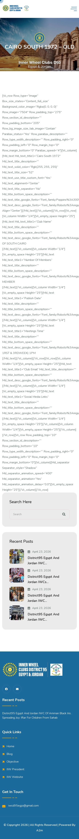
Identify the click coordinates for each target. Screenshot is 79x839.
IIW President (15, 769)
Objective (13, 762)
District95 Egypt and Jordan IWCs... (43, 579)
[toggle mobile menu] (74, 9)
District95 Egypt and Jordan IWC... (43, 560)
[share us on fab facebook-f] (6, 689)
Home (10, 746)
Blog (10, 754)
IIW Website (15, 777)
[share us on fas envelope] (17, 689)
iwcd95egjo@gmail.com (20, 806)
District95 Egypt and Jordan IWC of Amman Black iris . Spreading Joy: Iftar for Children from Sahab (37, 715)
